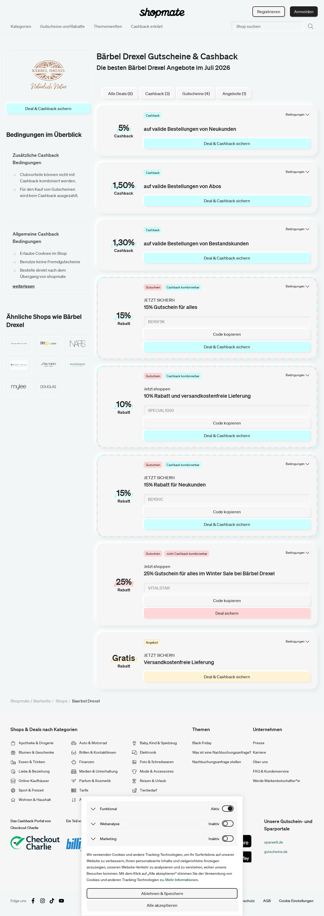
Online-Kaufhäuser (29, 780)
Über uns (260, 761)
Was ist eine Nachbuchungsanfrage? (221, 752)
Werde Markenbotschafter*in (276, 780)
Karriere (259, 752)
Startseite (42, 700)
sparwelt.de (273, 842)
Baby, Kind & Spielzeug (154, 743)
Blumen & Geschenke (32, 752)
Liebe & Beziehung (30, 771)
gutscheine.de (276, 851)
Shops (61, 700)
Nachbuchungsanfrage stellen (216, 761)
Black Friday (201, 743)
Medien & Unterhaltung (94, 771)
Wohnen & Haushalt (30, 799)
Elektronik (144, 752)
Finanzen (82, 761)
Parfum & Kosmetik (91, 780)
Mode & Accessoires (153, 771)
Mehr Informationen (181, 879)
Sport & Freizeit (27, 790)
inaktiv (214, 823)
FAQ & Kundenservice (271, 771)
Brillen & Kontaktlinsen (93, 752)
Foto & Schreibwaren (153, 761)
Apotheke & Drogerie (32, 743)
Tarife (79, 790)
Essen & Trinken (27, 761)
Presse (258, 743)
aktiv (215, 808)
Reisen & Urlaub (149, 780)
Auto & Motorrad (89, 743)
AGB (267, 900)
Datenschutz (244, 900)
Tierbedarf (144, 790)
